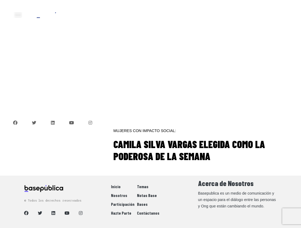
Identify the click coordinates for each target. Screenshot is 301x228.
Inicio (116, 186)
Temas (142, 186)
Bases (142, 204)
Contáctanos (148, 213)
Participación (123, 204)
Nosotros (119, 195)
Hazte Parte (121, 213)
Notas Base (147, 195)
